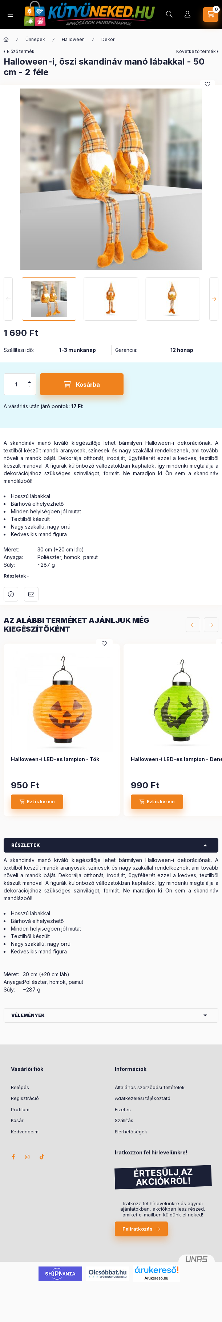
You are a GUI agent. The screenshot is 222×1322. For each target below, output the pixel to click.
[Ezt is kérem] (37, 802)
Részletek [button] (25, 845)
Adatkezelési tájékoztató (142, 1098)
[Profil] (187, 14)
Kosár (17, 1120)
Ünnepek (35, 39)
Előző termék (21, 51)
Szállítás (124, 1120)
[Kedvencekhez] (207, 84)
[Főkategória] (6, 39)
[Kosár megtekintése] (210, 14)
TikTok (42, 1157)
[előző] (193, 624)
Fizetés (123, 1109)
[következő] (211, 624)
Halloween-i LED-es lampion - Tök (55, 759)
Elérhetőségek (131, 1131)
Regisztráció (25, 1098)
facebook (13, 1157)
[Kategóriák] (10, 14)
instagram (27, 1157)
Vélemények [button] (28, 1015)
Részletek (15, 576)
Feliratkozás (137, 1229)
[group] (111, 730)
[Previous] (8, 299)
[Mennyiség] (16, 384)
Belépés (20, 1087)
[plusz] (29, 379)
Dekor (107, 39)
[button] (111, 179)
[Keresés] (169, 14)
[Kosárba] (82, 384)
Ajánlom (31, 594)
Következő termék (196, 51)
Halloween (73, 39)
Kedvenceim (25, 1131)
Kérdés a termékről (11, 594)
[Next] (213, 299)
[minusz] (29, 389)
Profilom (20, 1109)
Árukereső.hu (156, 1278)
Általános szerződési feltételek (150, 1087)
